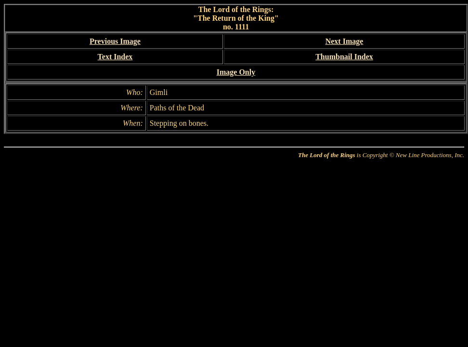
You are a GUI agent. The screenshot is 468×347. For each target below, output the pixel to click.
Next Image (344, 41)
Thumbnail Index (344, 57)
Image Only (236, 72)
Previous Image (115, 41)
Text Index (115, 57)
